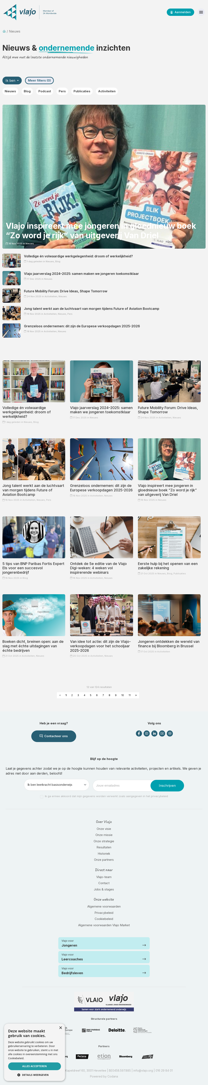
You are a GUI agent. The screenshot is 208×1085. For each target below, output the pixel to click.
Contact (103, 883)
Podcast (44, 91)
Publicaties (82, 91)
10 (122, 695)
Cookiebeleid (104, 919)
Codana (112, 1076)
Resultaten (103, 847)
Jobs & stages (104, 889)
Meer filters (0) (39, 80)
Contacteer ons (54, 736)
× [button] (60, 1027)
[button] (34, 1075)
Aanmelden (180, 12)
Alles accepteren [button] (34, 1066)
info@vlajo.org (143, 1070)
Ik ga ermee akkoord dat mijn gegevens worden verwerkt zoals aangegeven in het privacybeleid (106, 796)
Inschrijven (167, 786)
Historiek (104, 853)
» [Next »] (136, 695)
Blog (27, 91)
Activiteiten (107, 91)
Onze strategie (104, 841)
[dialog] (34, 1052)
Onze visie (104, 829)
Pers (62, 91)
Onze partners (104, 860)
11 (130, 695)
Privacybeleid (103, 913)
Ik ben (10, 80)
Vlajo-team (104, 877)
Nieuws (10, 91)
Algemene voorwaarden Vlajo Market (104, 925)
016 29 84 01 (164, 1070)
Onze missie (104, 835)
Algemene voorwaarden (104, 906)
